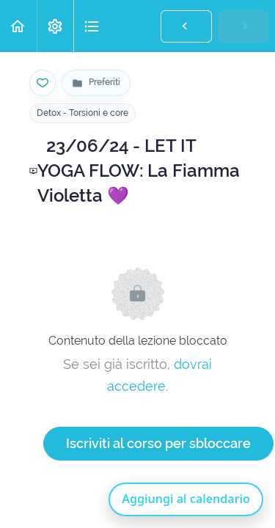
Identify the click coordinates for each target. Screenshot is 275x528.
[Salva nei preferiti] (42, 83)
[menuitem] (55, 26)
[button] (18, 26)
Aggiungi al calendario (186, 499)
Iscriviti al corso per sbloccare (158, 443)
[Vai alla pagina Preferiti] (96, 83)
